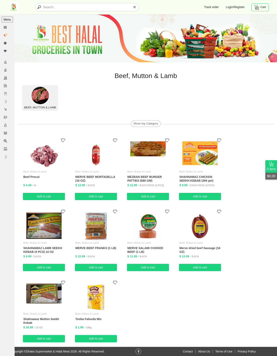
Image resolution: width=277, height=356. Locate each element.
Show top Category (145, 123)
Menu (7, 19)
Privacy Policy (247, 351)
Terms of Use (223, 351)
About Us (204, 351)
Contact (188, 351)
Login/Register (235, 7)
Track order (211, 7)
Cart (260, 7)
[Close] (134, 7)
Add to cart (44, 196)
